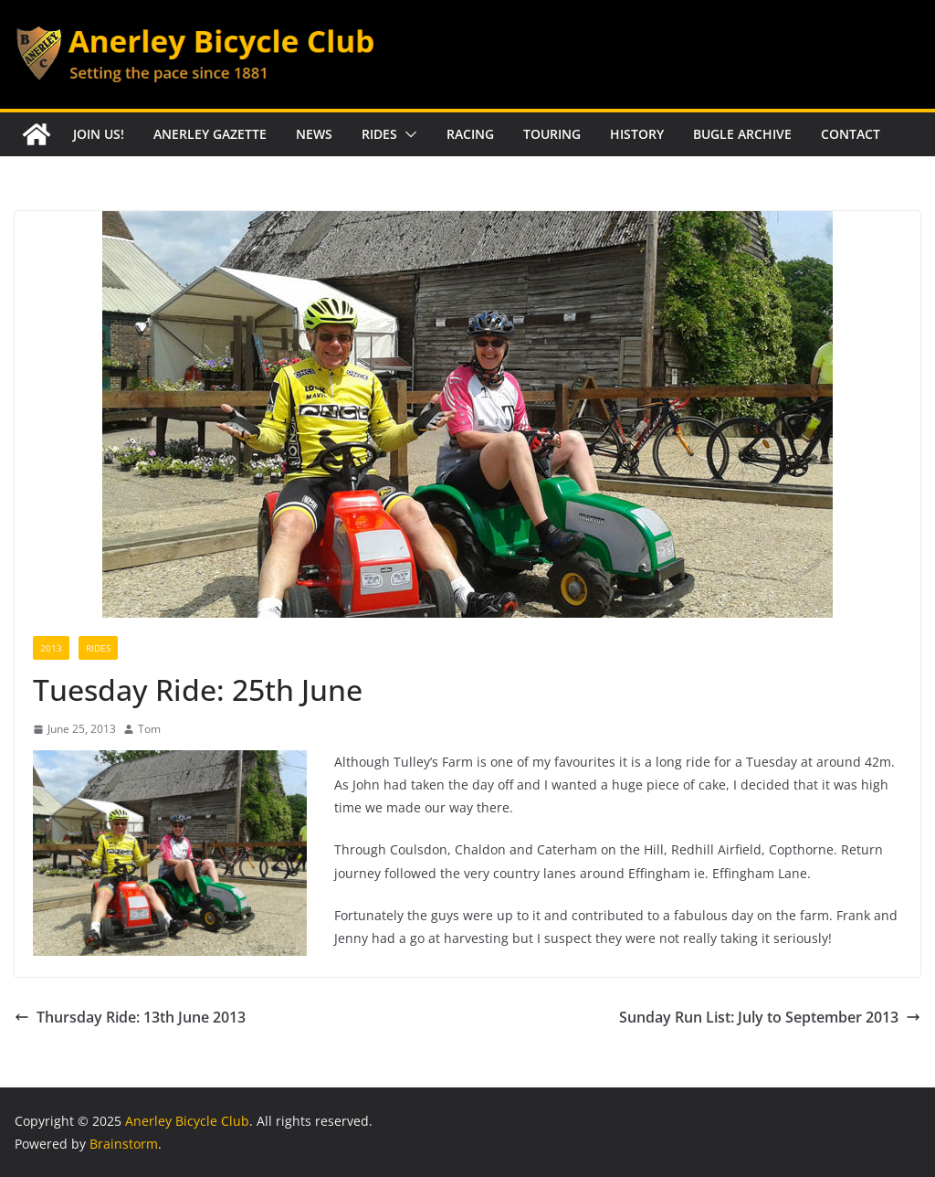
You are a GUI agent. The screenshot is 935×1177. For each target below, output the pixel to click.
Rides (379, 134)
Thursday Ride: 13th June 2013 (130, 1017)
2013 (51, 648)
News (314, 134)
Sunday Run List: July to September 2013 (769, 1017)
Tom (149, 729)
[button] (407, 134)
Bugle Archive (742, 134)
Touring (552, 134)
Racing (470, 134)
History (637, 134)
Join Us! (98, 134)
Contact (850, 134)
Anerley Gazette (210, 134)
